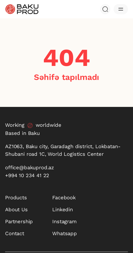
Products (16, 197)
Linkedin (62, 209)
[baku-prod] (21, 9)
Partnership (19, 221)
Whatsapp (64, 233)
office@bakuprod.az (29, 167)
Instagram (64, 221)
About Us (16, 209)
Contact (14, 233)
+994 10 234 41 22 (27, 175)
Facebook (64, 197)
